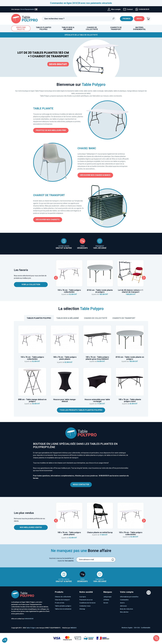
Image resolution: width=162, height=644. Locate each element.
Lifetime (106, 600)
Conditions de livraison (87, 603)
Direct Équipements (28, 9)
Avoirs (122, 603)
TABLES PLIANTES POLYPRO (39, 318)
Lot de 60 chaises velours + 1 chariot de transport (130, 291)
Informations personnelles (129, 597)
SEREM (105, 603)
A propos (82, 597)
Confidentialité (145, 627)
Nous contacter (81, 484)
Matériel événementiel (139, 28)
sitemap (82, 609)
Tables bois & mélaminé (67, 318)
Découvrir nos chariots (47, 219)
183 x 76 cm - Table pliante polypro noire (129, 400)
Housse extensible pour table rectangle (97, 400)
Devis (139, 19)
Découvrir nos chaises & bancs (95, 175)
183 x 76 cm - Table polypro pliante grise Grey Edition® (97, 358)
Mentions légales (127, 627)
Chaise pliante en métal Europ (100, 532)
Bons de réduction (126, 609)
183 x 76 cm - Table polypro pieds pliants (64, 358)
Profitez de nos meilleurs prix (51, 130)
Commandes (124, 600)
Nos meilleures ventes (31, 527)
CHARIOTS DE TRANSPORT (123, 318)
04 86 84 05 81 (104, 476)
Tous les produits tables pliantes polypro (81, 410)
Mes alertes (124, 612)
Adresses (123, 606)
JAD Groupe (107, 597)
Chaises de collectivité (95, 318)
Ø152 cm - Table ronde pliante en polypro (100, 291)
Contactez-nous (84, 606)
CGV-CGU (137, 627)
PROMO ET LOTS (59, 603)
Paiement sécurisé (86, 600)
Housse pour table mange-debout (64, 400)
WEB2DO (73, 628)
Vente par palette (21, 28)
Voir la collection (31, 284)
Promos (126, 19)
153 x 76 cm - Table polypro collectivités (69, 291)
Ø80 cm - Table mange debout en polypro (32, 400)
